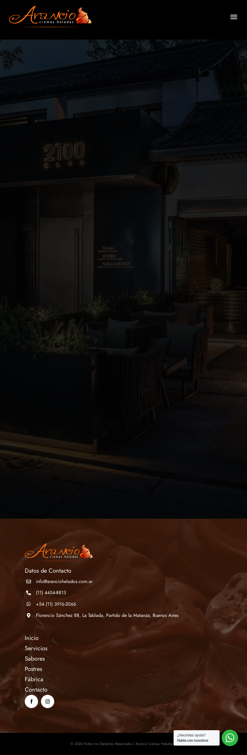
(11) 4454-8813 (51, 592)
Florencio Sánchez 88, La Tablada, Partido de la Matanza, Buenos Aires (107, 615)
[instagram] (47, 701)
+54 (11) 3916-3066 (56, 604)
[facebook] (31, 701)
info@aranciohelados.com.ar (64, 581)
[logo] (50, 9)
